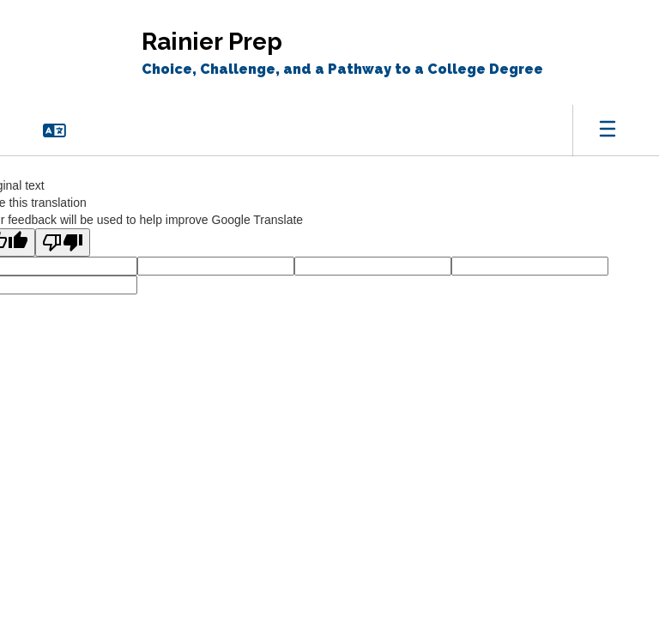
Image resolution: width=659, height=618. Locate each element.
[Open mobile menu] (607, 130)
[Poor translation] (62, 242)
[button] (54, 130)
